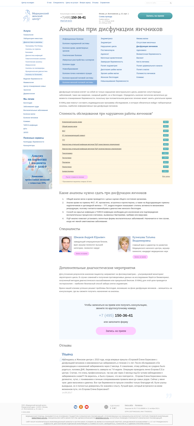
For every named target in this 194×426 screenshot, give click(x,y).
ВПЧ (25, 129)
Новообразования (70, 69)
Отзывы (95, 3)
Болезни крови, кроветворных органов (75, 49)
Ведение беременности (32, 79)
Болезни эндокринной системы (76, 43)
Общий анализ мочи (69, 126)
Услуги (26, 31)
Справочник (105, 3)
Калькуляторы (29, 145)
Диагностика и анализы (32, 42)
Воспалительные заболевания (35, 110)
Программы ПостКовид (34, 46)
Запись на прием (116, 330)
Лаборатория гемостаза (32, 38)
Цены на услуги (72, 3)
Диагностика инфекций (33, 55)
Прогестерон (67, 167)
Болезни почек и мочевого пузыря (77, 73)
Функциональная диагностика (36, 71)
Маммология (28, 82)
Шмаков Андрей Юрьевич (89, 237)
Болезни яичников (30, 118)
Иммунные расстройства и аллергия (78, 60)
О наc (49, 3)
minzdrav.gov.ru (102, 418)
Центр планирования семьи (34, 86)
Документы (139, 405)
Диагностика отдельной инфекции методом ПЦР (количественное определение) (91, 149)
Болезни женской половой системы (78, 82)
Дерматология (29, 94)
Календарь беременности (33, 142)
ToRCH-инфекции (30, 125)
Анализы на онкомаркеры (34, 68)
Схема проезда (105, 16)
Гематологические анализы (35, 59)
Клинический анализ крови (72, 122)
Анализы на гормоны (33, 49)
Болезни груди (69, 64)
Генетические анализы (33, 62)
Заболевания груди (31, 107)
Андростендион (68, 171)
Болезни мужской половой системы (78, 78)
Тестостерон (66, 158)
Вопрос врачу (85, 3)
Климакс (26, 121)
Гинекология (28, 35)
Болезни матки (29, 114)
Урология (27, 90)
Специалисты (58, 3)
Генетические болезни (72, 55)
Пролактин (66, 162)
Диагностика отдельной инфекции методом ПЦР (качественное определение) (91, 144)
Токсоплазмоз (67, 153)
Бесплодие (27, 103)
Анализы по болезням (33, 74)
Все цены (166, 176)
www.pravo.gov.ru (39, 418)
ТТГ (63, 140)
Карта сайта (129, 405)
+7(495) (73, 17)
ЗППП (25, 132)
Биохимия (29, 52)
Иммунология (30, 65)
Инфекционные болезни (73, 39)
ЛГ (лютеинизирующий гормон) (73, 135)
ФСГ (63, 131)
